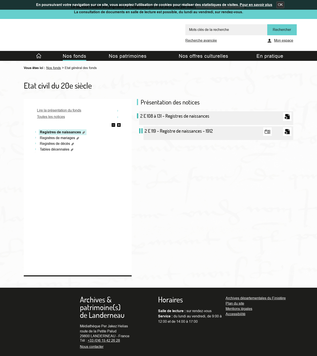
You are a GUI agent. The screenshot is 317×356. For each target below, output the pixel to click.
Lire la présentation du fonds (59, 110)
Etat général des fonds (81, 68)
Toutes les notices (51, 116)
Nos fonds (53, 68)
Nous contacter (91, 346)
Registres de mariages (59, 138)
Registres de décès (57, 143)
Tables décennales (57, 149)
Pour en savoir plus (256, 4)
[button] (280, 5)
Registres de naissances (62, 132)
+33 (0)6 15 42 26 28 (104, 340)
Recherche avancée (201, 40)
